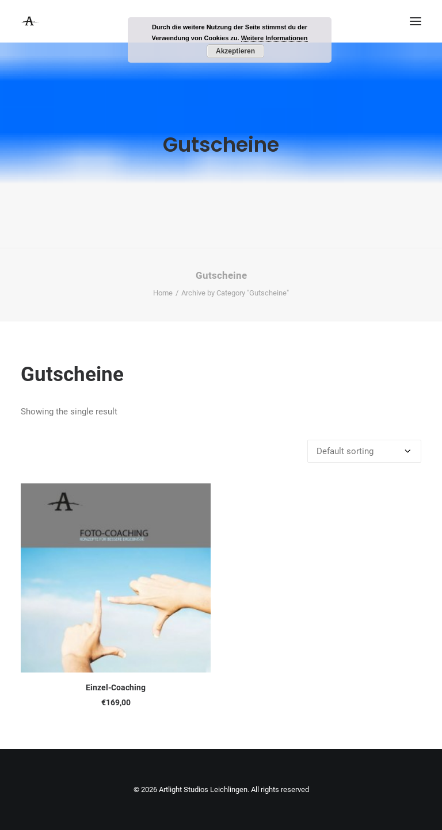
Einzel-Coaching (116, 687)
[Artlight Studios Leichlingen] (30, 21)
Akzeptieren (235, 51)
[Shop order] (364, 451)
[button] (415, 21)
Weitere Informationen (274, 37)
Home (163, 293)
